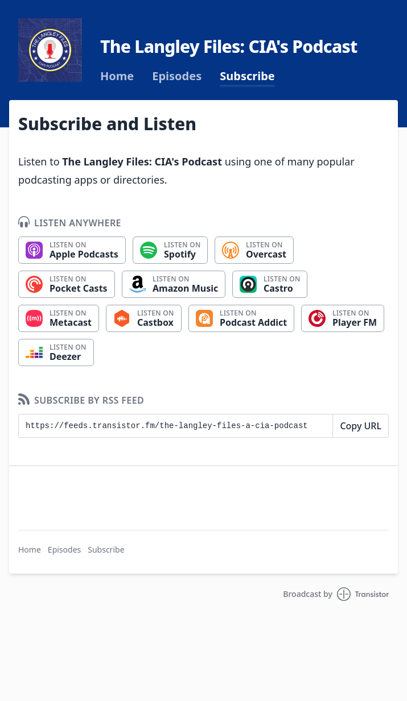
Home (117, 76)
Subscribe (247, 76)
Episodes (177, 76)
